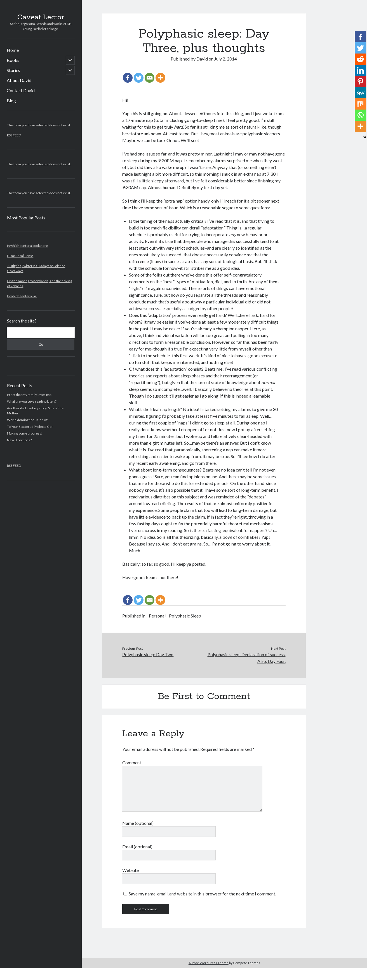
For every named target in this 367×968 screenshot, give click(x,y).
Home (13, 50)
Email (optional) (137, 846)
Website (130, 870)
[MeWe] (360, 92)
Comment (131, 762)
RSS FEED (14, 135)
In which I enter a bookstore (27, 245)
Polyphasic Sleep (185, 615)
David (202, 58)
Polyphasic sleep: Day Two (147, 654)
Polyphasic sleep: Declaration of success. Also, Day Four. (247, 658)
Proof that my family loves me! (30, 395)
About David (19, 80)
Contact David (21, 90)
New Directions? (19, 440)
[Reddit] (360, 59)
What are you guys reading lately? (32, 401)
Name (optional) (138, 823)
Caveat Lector (40, 17)
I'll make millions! (20, 256)
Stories (13, 70)
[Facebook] (128, 78)
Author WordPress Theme (209, 963)
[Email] (149, 78)
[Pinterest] (360, 81)
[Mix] (360, 104)
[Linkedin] (360, 70)
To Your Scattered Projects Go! (30, 426)
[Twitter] (138, 78)
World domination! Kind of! (27, 420)
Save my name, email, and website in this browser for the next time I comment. (202, 893)
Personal (157, 615)
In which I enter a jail (22, 296)
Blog (11, 100)
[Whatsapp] (360, 115)
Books (13, 60)
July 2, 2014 (225, 58)
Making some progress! (25, 433)
